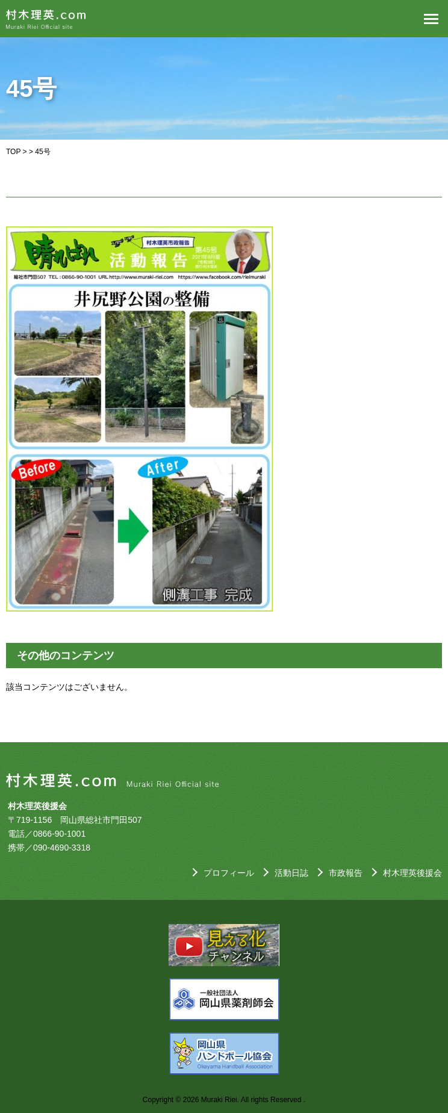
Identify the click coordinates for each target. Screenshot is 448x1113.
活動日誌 (291, 873)
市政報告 (345, 873)
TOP (13, 151)
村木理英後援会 (412, 873)
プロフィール (229, 873)
